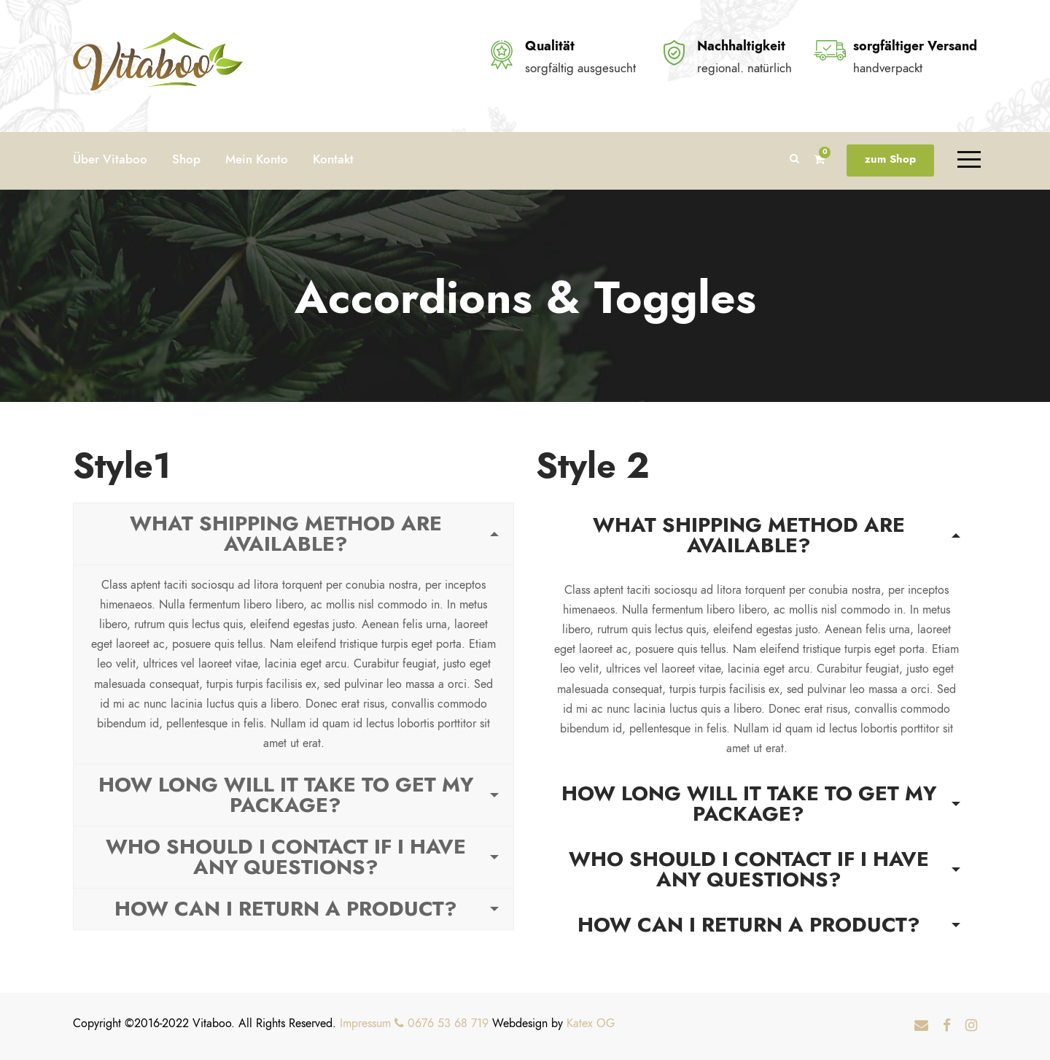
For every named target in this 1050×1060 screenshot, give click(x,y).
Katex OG (591, 1023)
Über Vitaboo (110, 159)
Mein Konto (256, 159)
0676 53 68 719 (441, 1023)
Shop (186, 159)
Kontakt (333, 159)
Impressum (365, 1023)
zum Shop (890, 159)
